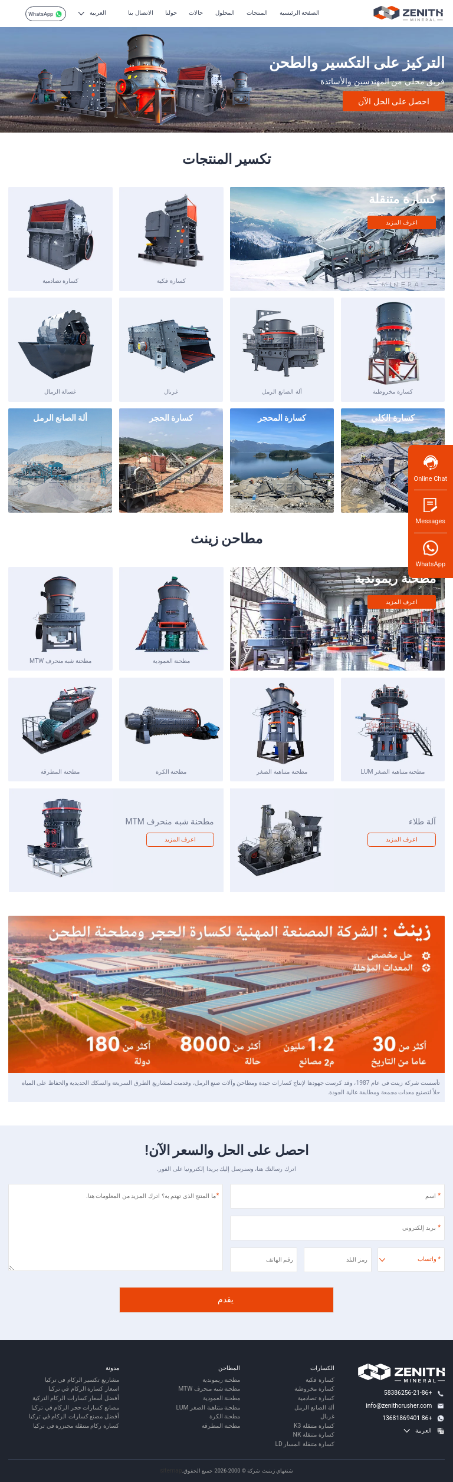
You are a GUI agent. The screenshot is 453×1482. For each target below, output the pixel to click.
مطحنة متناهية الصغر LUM (393, 771)
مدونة (112, 1368)
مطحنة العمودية (172, 661)
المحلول (225, 12)
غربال (171, 391)
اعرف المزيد (402, 222)
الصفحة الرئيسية (300, 12)
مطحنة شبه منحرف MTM (170, 821)
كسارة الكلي (392, 418)
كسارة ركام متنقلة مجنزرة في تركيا (76, 1426)
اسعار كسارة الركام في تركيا (83, 1388)
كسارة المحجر (282, 418)
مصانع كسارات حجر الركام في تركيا (75, 1407)
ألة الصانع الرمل (281, 391)
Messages (430, 510)
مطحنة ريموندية (394, 579)
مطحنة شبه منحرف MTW (60, 661)
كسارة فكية (171, 281)
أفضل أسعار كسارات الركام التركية (75, 1398)
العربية (98, 12)
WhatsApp (45, 14)
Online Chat (430, 468)
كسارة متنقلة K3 (314, 1426)
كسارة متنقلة (402, 199)
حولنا (171, 12)
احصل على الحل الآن (393, 100)
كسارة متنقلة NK (313, 1434)
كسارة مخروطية (393, 391)
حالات (196, 12)
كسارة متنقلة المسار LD (304, 1444)
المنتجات (257, 12)
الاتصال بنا (140, 12)
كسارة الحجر (171, 418)
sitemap (171, 1470)
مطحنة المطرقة (60, 771)
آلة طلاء (422, 821)
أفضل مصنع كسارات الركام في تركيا (74, 1416)
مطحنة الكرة (171, 771)
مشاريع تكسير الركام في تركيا (82, 1380)
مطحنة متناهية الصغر (282, 771)
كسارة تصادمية (60, 281)
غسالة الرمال (60, 391)
